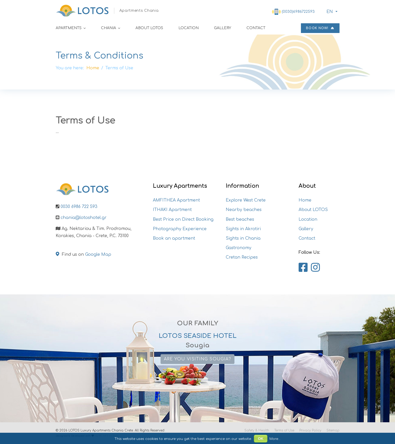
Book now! (320, 28)
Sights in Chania (243, 238)
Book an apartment (174, 238)
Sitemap (333, 430)
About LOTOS (149, 28)
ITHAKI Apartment (172, 209)
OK (261, 439)
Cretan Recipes (242, 257)
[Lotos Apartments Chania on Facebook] (303, 267)
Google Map (98, 254)
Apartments (69, 28)
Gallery (222, 28)
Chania (108, 28)
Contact (255, 28)
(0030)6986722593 (298, 12)
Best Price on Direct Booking (183, 219)
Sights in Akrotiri (243, 229)
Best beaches (240, 219)
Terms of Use (284, 430)
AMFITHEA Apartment (176, 200)
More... (274, 439)
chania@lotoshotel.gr (84, 217)
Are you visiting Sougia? (197, 359)
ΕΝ (329, 11)
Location (188, 28)
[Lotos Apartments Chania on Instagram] (315, 267)
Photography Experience (180, 229)
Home (305, 200)
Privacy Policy (310, 430)
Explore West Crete (246, 200)
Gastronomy (238, 248)
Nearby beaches (244, 209)
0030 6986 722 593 (79, 206)
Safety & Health (256, 430)
